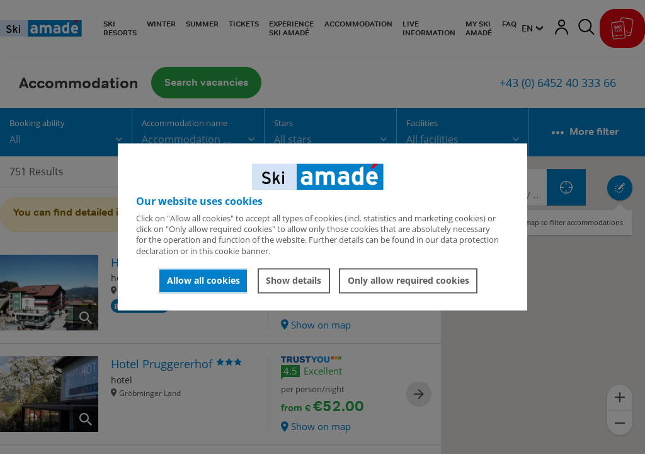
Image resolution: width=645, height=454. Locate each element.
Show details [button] (293, 280)
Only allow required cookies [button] (408, 280)
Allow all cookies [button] (203, 280)
